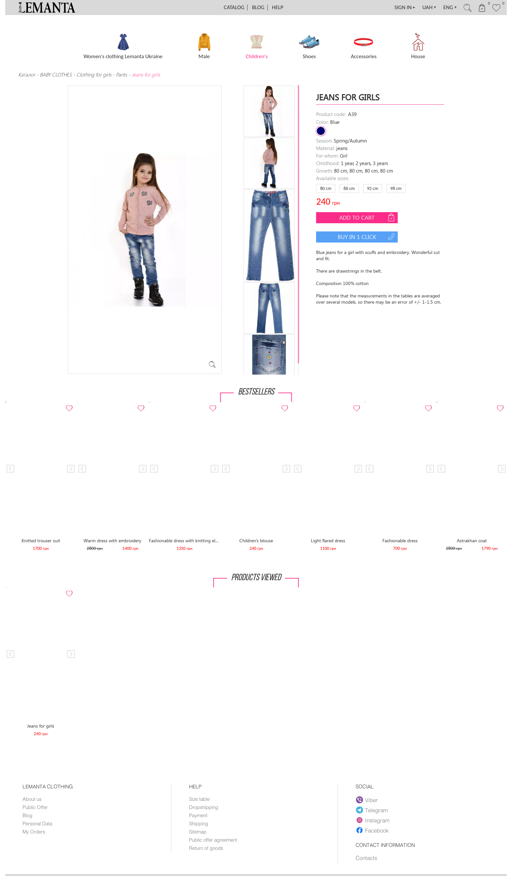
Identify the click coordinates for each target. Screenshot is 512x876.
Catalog (234, 7)
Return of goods (206, 848)
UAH (430, 7)
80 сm (325, 188)
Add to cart (367, 217)
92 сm (372, 188)
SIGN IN (405, 7)
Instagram (373, 820)
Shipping (198, 823)
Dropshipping (203, 807)
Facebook (372, 830)
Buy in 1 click (367, 237)
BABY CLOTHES (56, 74)
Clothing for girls (94, 74)
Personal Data (37, 823)
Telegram (372, 810)
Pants (121, 74)
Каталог (27, 74)
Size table (199, 799)
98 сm (395, 188)
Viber (367, 799)
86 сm (349, 188)
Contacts (366, 857)
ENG (450, 7)
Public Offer (35, 807)
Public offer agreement (213, 840)
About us (32, 799)
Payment (198, 815)
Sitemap (197, 831)
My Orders (34, 831)
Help (277, 7)
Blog (258, 7)
